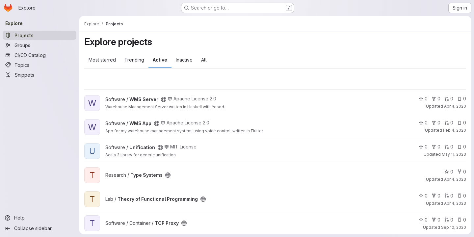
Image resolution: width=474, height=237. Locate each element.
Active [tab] (160, 60)
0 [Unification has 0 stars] (423, 146)
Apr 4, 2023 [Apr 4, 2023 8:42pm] (455, 203)
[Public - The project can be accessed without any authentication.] (163, 99)
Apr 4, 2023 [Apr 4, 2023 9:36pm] (455, 179)
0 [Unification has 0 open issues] (461, 146)
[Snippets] (39, 74)
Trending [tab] (134, 60)
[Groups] (39, 45)
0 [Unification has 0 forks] (436, 146)
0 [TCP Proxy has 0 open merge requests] (448, 220)
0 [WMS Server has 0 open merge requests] (448, 98)
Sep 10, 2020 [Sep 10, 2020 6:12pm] (453, 227)
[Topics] (39, 64)
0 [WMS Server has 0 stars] (423, 98)
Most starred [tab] (102, 60)
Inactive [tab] (184, 60)
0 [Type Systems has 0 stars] (448, 171)
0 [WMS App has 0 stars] (423, 122)
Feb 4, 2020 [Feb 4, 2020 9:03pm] (454, 130)
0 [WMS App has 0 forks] (436, 122)
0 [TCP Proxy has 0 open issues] (461, 220)
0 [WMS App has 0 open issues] (461, 122)
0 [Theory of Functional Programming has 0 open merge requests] (448, 195)
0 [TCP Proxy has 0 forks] (436, 220)
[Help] (39, 218)
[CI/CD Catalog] (39, 55)
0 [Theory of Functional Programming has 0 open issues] (461, 195)
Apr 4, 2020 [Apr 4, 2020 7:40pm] (455, 106)
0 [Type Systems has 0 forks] (461, 171)
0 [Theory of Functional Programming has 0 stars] (423, 195)
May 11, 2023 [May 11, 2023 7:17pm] (454, 154)
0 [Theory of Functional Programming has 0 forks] (436, 195)
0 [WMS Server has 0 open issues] (461, 98)
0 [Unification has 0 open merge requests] (448, 146)
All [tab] (204, 60)
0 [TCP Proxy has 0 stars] (423, 220)
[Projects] (39, 35)
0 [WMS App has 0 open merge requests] (448, 122)
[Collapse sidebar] (39, 228)
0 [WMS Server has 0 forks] (436, 98)
